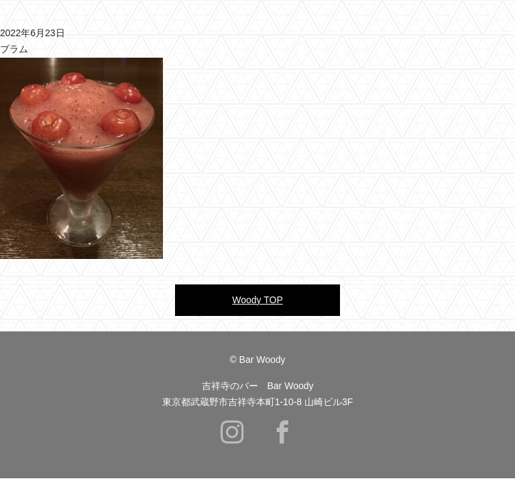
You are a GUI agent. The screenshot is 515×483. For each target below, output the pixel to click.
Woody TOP (257, 299)
